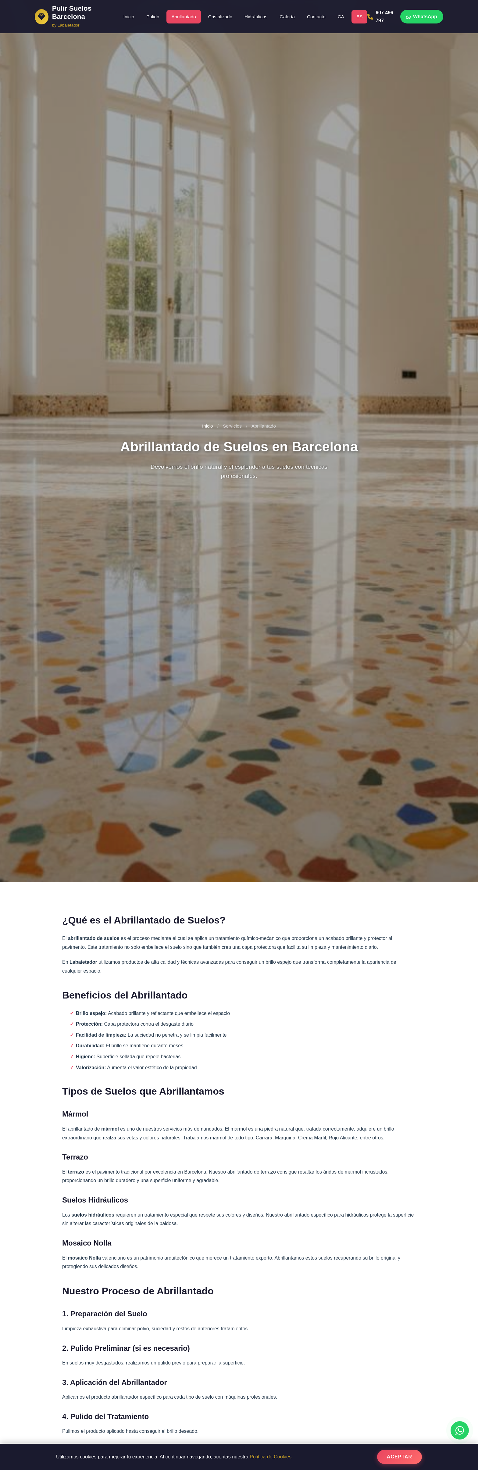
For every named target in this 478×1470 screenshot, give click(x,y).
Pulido (152, 16)
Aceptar (399, 1456)
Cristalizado (220, 16)
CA (341, 16)
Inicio (128, 16)
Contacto (316, 16)
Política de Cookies (270, 1456)
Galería (287, 16)
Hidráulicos (255, 16)
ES (359, 16)
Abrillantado (183, 16)
